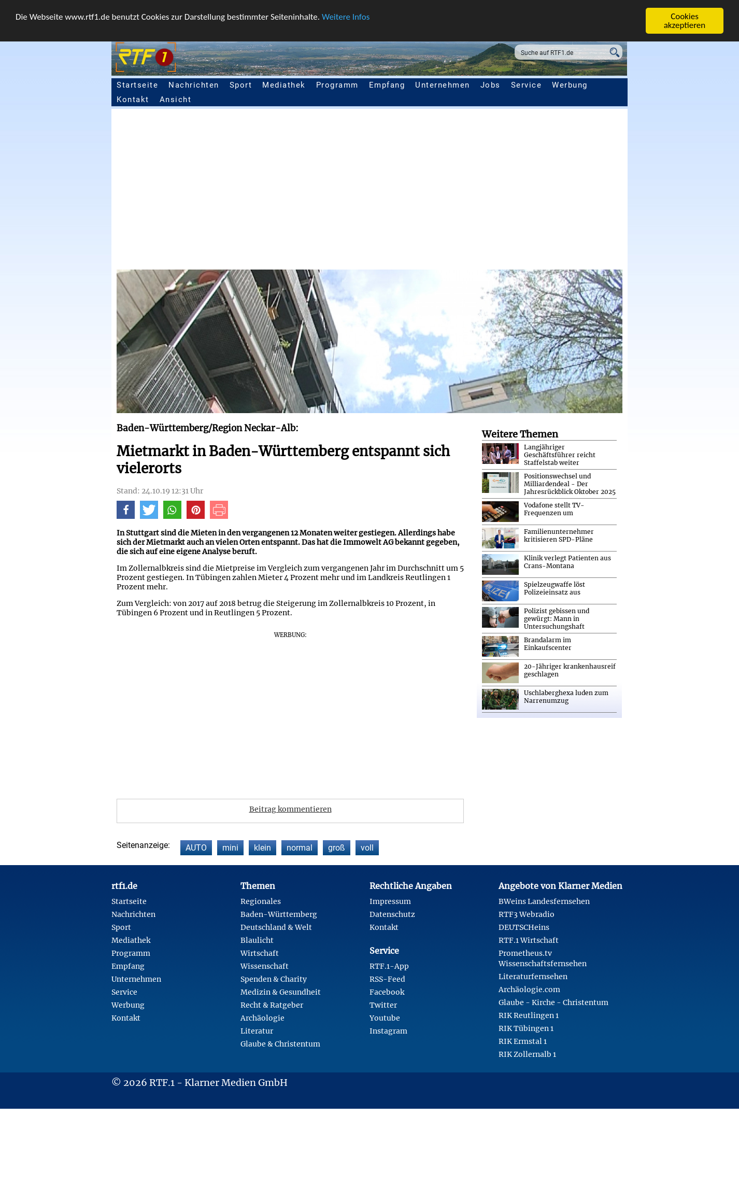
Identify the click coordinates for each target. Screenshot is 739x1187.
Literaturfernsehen (533, 976)
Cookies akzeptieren (685, 21)
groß (336, 848)
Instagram (388, 1031)
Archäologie (262, 1018)
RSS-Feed (387, 979)
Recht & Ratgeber (271, 1005)
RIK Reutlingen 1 (529, 1015)
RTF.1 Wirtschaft (529, 940)
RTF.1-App (389, 966)
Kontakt (133, 99)
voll (367, 848)
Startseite (137, 85)
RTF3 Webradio (527, 914)
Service (526, 85)
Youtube (385, 1018)
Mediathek (284, 85)
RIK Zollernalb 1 (527, 1054)
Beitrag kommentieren (290, 809)
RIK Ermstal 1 (523, 1041)
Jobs (490, 85)
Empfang (387, 85)
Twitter (383, 1005)
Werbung (570, 85)
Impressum (390, 901)
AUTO (196, 848)
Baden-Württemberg (278, 914)
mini (230, 848)
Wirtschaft (259, 953)
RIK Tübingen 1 (526, 1028)
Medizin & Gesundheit (280, 992)
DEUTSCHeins (524, 927)
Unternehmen (442, 85)
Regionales (260, 901)
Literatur (256, 1031)
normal (299, 848)
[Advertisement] (427, 191)
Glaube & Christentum (280, 1044)
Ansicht (176, 99)
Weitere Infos (346, 16)
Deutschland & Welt (276, 927)
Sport (241, 85)
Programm (337, 85)
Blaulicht (257, 940)
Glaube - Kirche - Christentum (553, 1002)
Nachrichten (193, 85)
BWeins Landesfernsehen (544, 901)
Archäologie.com (529, 989)
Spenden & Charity (273, 979)
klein (262, 848)
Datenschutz (392, 914)
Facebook (387, 992)
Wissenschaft (264, 966)
